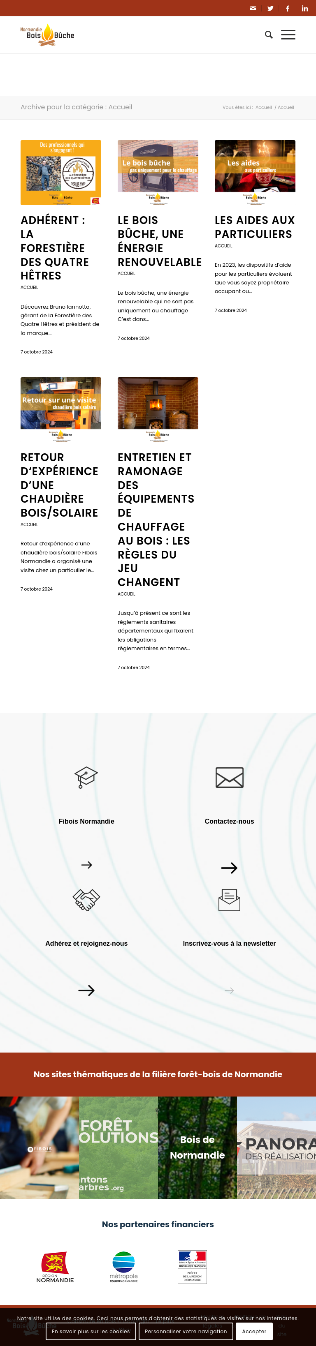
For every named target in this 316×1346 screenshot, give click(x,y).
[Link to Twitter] (270, 8)
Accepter (254, 1331)
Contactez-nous (229, 821)
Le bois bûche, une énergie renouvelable (160, 241)
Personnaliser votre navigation (186, 1331)
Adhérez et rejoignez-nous (86, 943)
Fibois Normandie (86, 821)
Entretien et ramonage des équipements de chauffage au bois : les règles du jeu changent (156, 520)
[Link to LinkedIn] (305, 8)
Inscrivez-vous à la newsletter (229, 943)
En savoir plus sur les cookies (91, 1331)
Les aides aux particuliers (255, 227)
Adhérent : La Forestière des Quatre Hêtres (55, 248)
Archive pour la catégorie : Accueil (76, 107)
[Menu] (284, 34)
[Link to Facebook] (287, 8)
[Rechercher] (265, 34)
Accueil (29, 287)
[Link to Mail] (253, 8)
